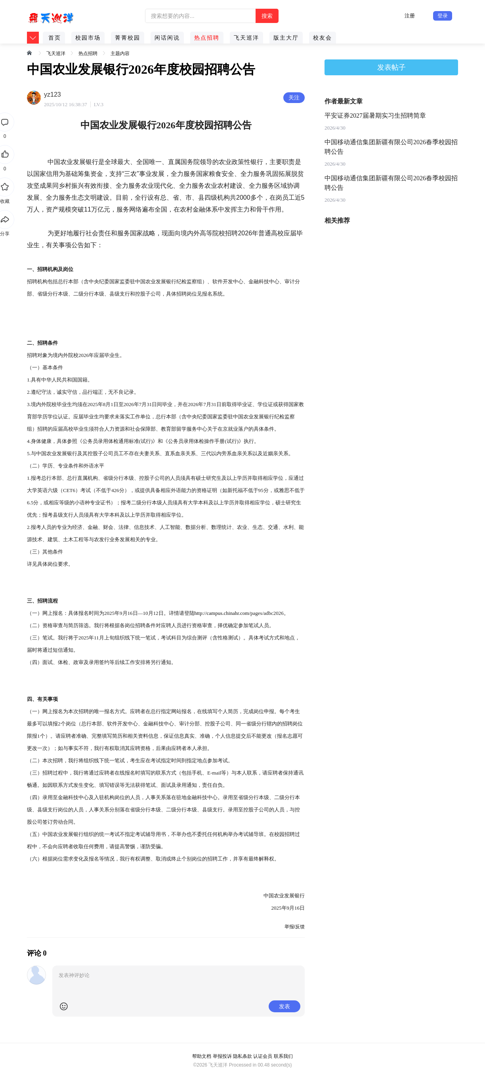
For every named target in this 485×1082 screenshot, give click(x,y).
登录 (442, 16)
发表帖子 (391, 67)
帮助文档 (201, 1056)
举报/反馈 (295, 926)
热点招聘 (207, 37)
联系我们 (283, 1056)
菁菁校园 (127, 37)
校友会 (322, 37)
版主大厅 (286, 37)
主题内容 (120, 53)
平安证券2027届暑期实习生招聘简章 (375, 115)
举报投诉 (222, 1056)
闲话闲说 (167, 37)
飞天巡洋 (246, 37)
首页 (54, 37)
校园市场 (88, 37)
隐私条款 (242, 1056)
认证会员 (262, 1056)
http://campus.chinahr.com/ (223, 613)
